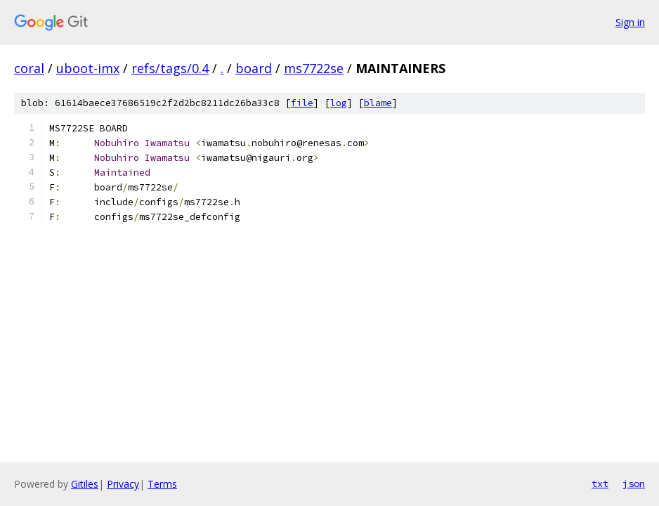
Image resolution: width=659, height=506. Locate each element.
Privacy (123, 484)
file (302, 103)
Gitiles (84, 484)
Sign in (630, 22)
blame (378, 103)
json (633, 483)
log (338, 103)
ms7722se (314, 68)
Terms (162, 484)
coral (29, 68)
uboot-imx (87, 68)
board (253, 68)
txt (600, 483)
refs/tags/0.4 (170, 68)
